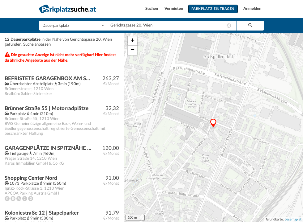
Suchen (152, 9)
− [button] (132, 50)
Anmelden (252, 9)
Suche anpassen (37, 45)
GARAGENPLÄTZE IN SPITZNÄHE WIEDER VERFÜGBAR (48, 148)
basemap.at (293, 219)
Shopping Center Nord (31, 178)
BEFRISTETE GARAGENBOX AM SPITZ (48, 78)
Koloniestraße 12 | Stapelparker (42, 213)
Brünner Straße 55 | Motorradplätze (46, 108)
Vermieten (174, 9)
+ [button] (132, 41)
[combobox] (172, 25)
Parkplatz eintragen (213, 8)
